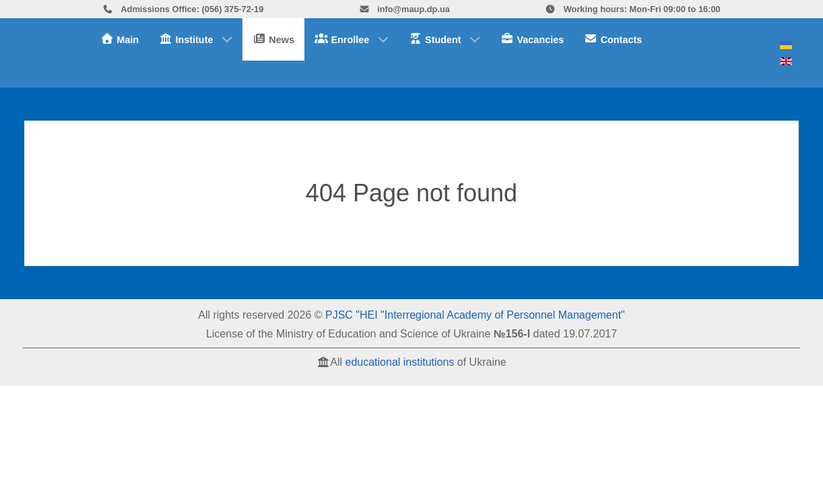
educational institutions (399, 362)
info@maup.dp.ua (404, 9)
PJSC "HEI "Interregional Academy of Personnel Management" (475, 315)
